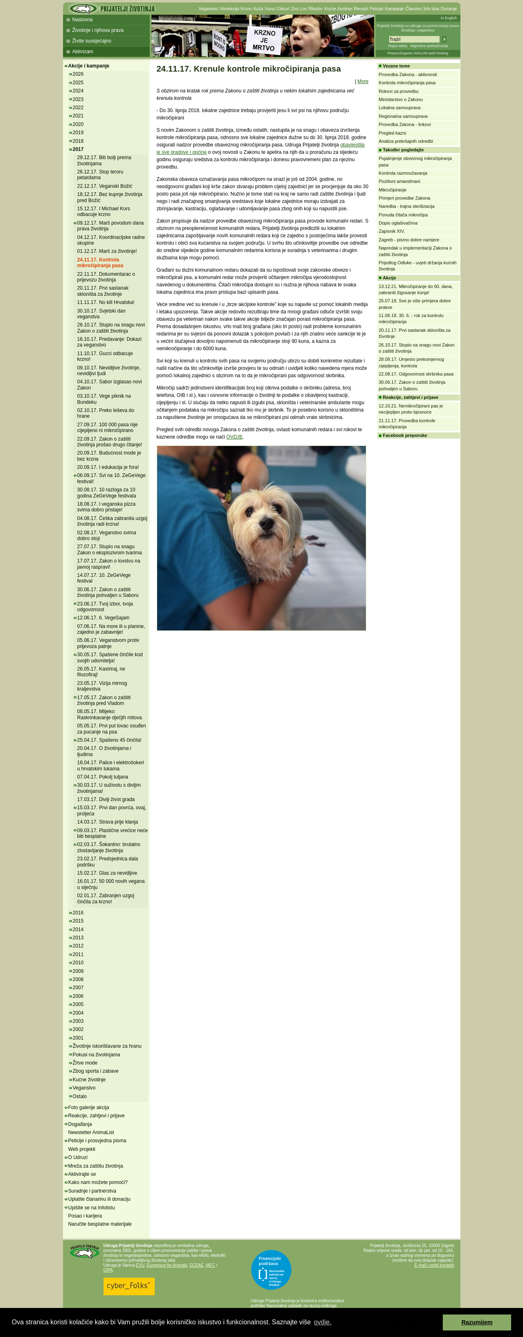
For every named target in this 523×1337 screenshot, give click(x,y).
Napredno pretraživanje (429, 46)
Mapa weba (397, 46)
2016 (78, 913)
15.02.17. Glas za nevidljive (107, 873)
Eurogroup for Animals (167, 1265)
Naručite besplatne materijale (100, 1224)
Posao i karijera (85, 1216)
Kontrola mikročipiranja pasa (407, 82)
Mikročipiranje (393, 189)
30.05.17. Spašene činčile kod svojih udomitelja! (110, 657)
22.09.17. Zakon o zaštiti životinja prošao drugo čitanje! (109, 442)
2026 (78, 74)
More (362, 81)
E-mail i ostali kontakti (434, 1265)
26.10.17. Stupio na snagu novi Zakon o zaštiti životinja (111, 327)
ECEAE (196, 1265)
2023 (78, 99)
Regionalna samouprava (403, 116)
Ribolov (315, 9)
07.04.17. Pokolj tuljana (102, 777)
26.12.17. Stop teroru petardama (100, 174)
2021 (78, 116)
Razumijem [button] (477, 1322)
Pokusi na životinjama (96, 1055)
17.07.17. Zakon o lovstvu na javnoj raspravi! (108, 563)
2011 (78, 954)
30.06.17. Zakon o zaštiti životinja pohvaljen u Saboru (108, 592)
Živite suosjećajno (91, 41)
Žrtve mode (85, 1063)
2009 (78, 971)
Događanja (80, 1124)
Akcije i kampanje (89, 66)
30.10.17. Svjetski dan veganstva (101, 314)
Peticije (376, 9)
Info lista (431, 9)
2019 (78, 132)
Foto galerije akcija (88, 1107)
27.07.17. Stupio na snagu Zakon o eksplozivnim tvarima (109, 549)
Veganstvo (208, 9)
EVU (140, 1265)
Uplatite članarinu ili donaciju (99, 1199)
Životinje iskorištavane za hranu (107, 1046)
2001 (78, 1038)
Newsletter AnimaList (91, 1132)
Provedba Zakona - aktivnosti (408, 74)
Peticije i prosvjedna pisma (97, 1140)
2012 (78, 946)
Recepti (361, 9)
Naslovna (82, 20)
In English (449, 18)
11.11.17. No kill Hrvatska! (106, 302)
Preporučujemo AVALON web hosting (418, 53)
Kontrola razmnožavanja (403, 173)
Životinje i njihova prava (98, 30)
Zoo (294, 9)
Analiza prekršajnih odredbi (406, 141)
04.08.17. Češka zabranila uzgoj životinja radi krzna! (112, 521)
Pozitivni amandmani (400, 181)
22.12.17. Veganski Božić (105, 186)
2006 (78, 996)
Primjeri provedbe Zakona (405, 198)
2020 (78, 124)
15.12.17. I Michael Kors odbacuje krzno (103, 211)
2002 (78, 1029)
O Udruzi (78, 1157)
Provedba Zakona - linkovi (405, 124)
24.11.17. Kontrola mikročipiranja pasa (100, 262)
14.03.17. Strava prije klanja (107, 822)
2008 (78, 979)
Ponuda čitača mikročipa (403, 214)
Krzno (246, 9)
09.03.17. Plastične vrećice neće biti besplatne (112, 833)
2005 (78, 1004)
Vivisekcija (229, 9)
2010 (78, 963)
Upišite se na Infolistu (91, 1208)
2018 (78, 141)
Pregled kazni (392, 133)
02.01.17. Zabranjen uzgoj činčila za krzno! (105, 898)
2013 (78, 938)
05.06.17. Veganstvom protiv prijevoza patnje (108, 643)
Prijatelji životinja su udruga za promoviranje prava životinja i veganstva (418, 28)
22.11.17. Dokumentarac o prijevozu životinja (106, 277)
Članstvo (414, 9)
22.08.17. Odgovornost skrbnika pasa (416, 373)
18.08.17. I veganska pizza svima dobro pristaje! (106, 507)
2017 (78, 149)
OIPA (108, 1270)
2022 (78, 107)
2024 (78, 91)
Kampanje (394, 9)
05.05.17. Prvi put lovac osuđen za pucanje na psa (111, 728)
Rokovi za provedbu (399, 91)
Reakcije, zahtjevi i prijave (96, 1116)
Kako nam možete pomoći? (98, 1182)
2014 (78, 929)
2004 (78, 1013)
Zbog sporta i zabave (96, 1071)
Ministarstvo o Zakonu (401, 99)
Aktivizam (82, 51)
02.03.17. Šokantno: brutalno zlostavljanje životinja (108, 847)
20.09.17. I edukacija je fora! (108, 467)
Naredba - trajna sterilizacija (407, 206)
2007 (78, 987)
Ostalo (80, 1096)
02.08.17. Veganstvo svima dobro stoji (106, 535)
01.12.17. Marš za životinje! (107, 251)
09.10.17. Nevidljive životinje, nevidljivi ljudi (109, 370)
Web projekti (81, 1149)
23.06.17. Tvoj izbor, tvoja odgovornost (105, 606)
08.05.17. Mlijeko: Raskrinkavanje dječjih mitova (109, 714)
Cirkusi (283, 9)
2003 (78, 1021)
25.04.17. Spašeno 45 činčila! (109, 740)
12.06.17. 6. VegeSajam (103, 618)
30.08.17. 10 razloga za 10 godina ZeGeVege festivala (106, 492)
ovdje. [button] (322, 1322)
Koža (258, 9)
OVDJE (234, 437)
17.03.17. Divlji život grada (106, 799)
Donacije (449, 9)
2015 (78, 921)
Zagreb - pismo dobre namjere (409, 239)
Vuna (270, 9)
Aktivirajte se (82, 1174)
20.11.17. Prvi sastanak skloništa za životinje (102, 291)
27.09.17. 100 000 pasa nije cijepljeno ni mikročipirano (107, 427)
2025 (78, 83)
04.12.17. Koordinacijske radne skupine (111, 240)
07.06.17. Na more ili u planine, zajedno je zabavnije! (111, 629)
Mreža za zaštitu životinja (95, 1166)
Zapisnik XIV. (392, 231)
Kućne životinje (338, 9)
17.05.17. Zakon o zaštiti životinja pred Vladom (104, 700)
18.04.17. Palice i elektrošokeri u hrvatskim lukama (110, 765)
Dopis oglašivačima (398, 223)
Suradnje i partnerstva (92, 1191)
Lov (303, 9)
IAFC (210, 1265)
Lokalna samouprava (400, 107)
